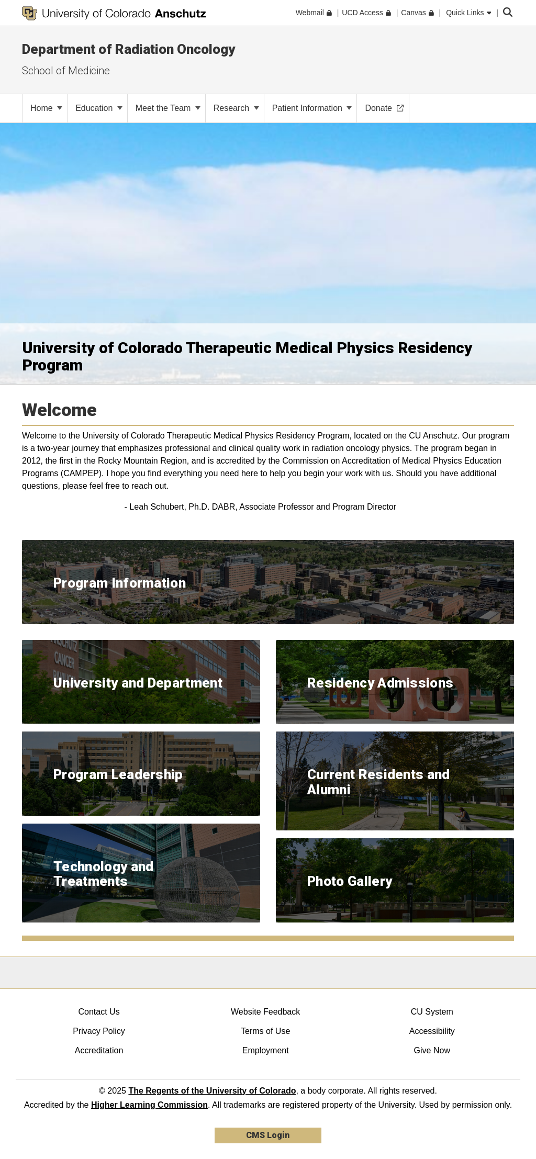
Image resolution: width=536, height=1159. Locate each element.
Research (236, 108)
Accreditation (99, 1050)
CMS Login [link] (267, 1135)
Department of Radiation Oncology (128, 49)
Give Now (432, 1050)
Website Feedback (265, 1011)
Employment (265, 1050)
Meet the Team (168, 108)
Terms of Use (265, 1031)
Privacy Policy (99, 1031)
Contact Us (98, 1011)
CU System (432, 1011)
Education (98, 108)
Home (46, 108)
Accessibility (432, 1031)
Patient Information (312, 108)
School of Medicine (66, 70)
